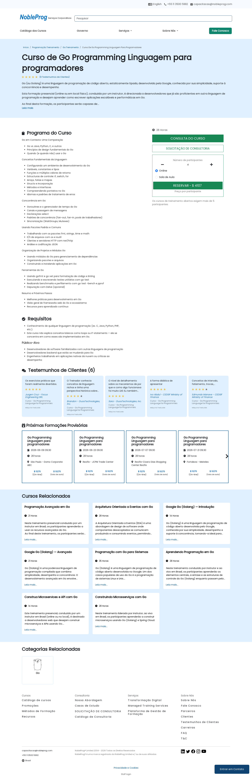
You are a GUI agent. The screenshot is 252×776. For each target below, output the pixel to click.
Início (26, 47)
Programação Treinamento (45, 47)
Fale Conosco (220, 31)
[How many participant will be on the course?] (188, 165)
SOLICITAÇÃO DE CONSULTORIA (188, 148)
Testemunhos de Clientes (200, 722)
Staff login (126, 774)
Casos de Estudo (87, 706)
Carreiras (188, 727)
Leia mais (27, 108)
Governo (82, 31)
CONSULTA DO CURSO (188, 138)
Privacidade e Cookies (126, 767)
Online (163, 170)
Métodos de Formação (38, 711)
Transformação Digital (145, 700)
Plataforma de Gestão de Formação (147, 712)
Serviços (124, 31)
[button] (226, 456)
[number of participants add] (212, 164)
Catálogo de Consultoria (93, 717)
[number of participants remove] (163, 164)
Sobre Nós (169, 31)
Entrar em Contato (232, 769)
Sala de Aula (166, 177)
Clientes (187, 716)
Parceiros (188, 711)
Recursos (29, 716)
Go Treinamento (71, 47)
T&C (184, 738)
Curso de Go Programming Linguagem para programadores (112, 47)
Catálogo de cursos (36, 700)
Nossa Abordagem (88, 700)
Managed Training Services (148, 706)
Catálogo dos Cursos (33, 31)
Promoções (30, 706)
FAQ (184, 733)
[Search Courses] (153, 18)
